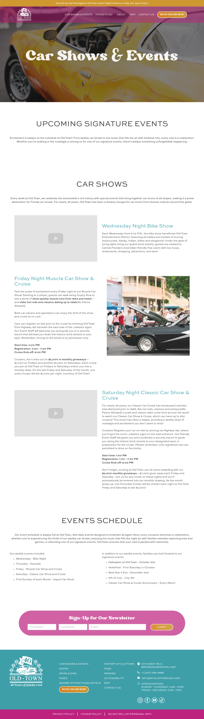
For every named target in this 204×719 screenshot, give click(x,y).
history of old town (119, 664)
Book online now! (172, 14)
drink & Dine (68, 673)
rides (63, 678)
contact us (146, 15)
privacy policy (63, 714)
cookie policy (91, 714)
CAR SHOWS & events (73, 664)
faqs (107, 669)
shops (63, 669)
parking (110, 673)
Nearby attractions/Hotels (80, 683)
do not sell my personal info (129, 714)
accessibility (114, 678)
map (132, 15)
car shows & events (78, 15)
